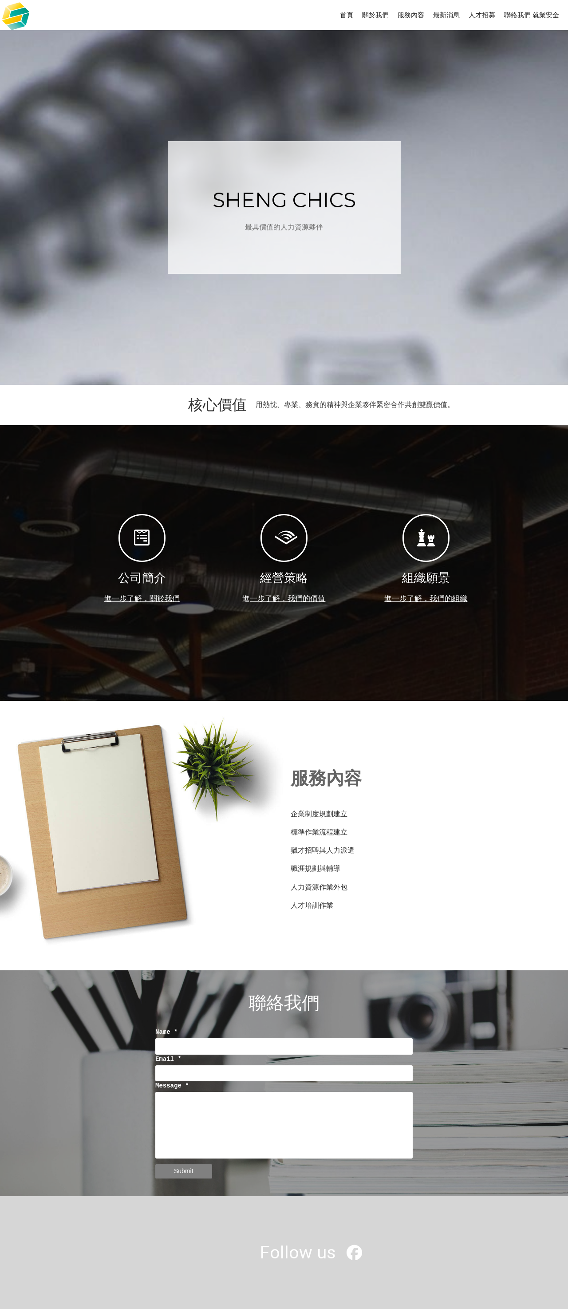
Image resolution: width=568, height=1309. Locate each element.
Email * (168, 1059)
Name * (166, 1032)
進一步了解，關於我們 (142, 598)
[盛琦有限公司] (354, 1256)
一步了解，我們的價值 (287, 598)
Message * (172, 1086)
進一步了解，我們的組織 (425, 598)
